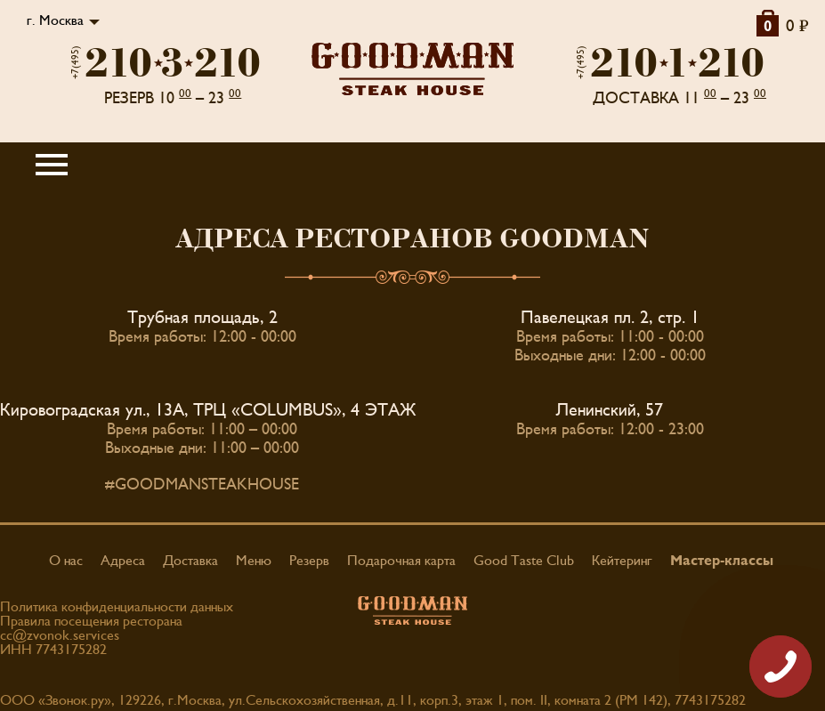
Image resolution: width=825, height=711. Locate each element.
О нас (66, 561)
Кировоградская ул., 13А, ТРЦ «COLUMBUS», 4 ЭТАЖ (208, 410)
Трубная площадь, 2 (202, 317)
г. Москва (55, 20)
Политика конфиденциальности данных (116, 607)
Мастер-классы (721, 561)
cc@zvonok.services (59, 635)
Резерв (309, 561)
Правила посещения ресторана (91, 621)
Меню (253, 561)
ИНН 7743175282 (53, 650)
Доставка (190, 561)
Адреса (123, 561)
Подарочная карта (401, 561)
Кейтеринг (622, 561)
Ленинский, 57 (609, 410)
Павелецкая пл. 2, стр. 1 (610, 317)
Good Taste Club (523, 561)
